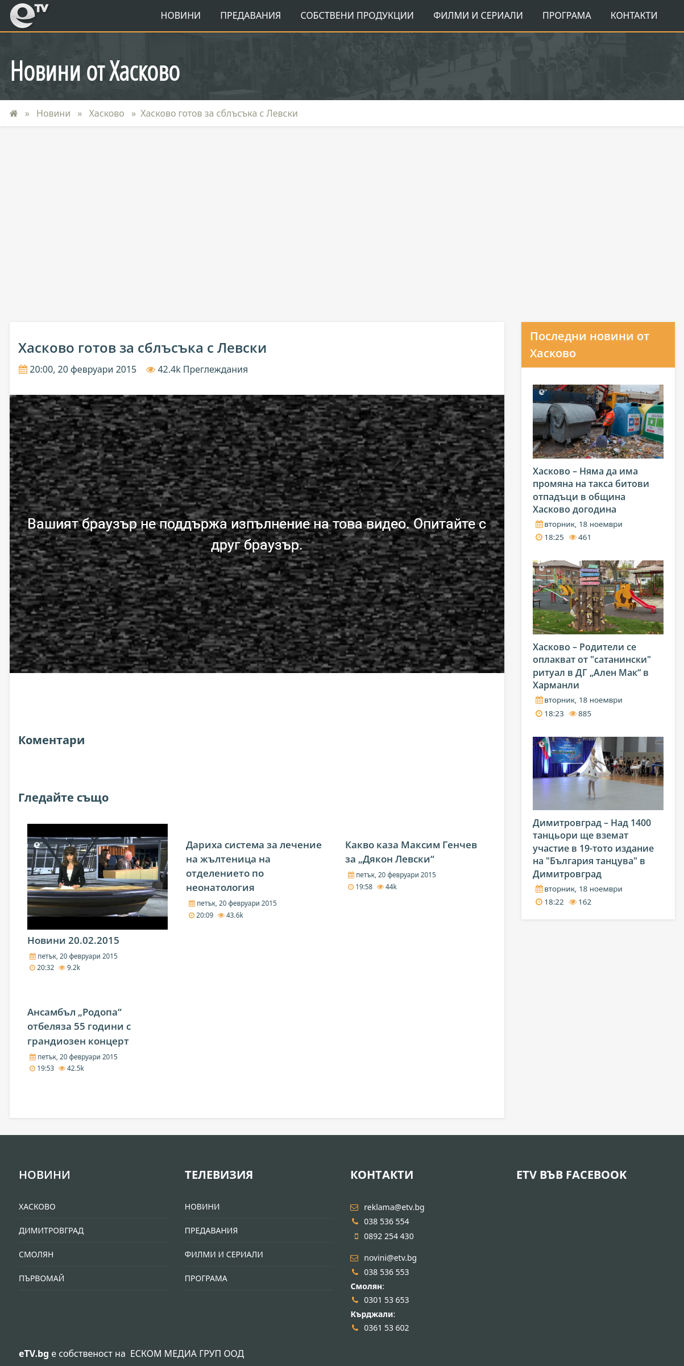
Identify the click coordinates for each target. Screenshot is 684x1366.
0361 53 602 (379, 1327)
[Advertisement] (342, 224)
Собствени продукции (356, 15)
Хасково (108, 113)
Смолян (36, 1254)
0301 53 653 (379, 1299)
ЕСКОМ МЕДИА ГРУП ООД (187, 1353)
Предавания (250, 15)
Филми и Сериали (478, 15)
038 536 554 (379, 1221)
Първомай (41, 1278)
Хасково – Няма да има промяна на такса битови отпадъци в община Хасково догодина (591, 490)
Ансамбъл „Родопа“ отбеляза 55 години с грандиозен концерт (79, 1026)
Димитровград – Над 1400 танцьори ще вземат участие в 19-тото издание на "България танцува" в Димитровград (593, 848)
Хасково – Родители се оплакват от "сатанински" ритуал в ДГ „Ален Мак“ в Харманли (592, 666)
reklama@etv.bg (387, 1207)
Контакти (634, 15)
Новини (181, 15)
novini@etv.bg (383, 1257)
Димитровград (51, 1230)
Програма (566, 15)
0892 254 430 (381, 1236)
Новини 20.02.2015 (73, 940)
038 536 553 (379, 1271)
